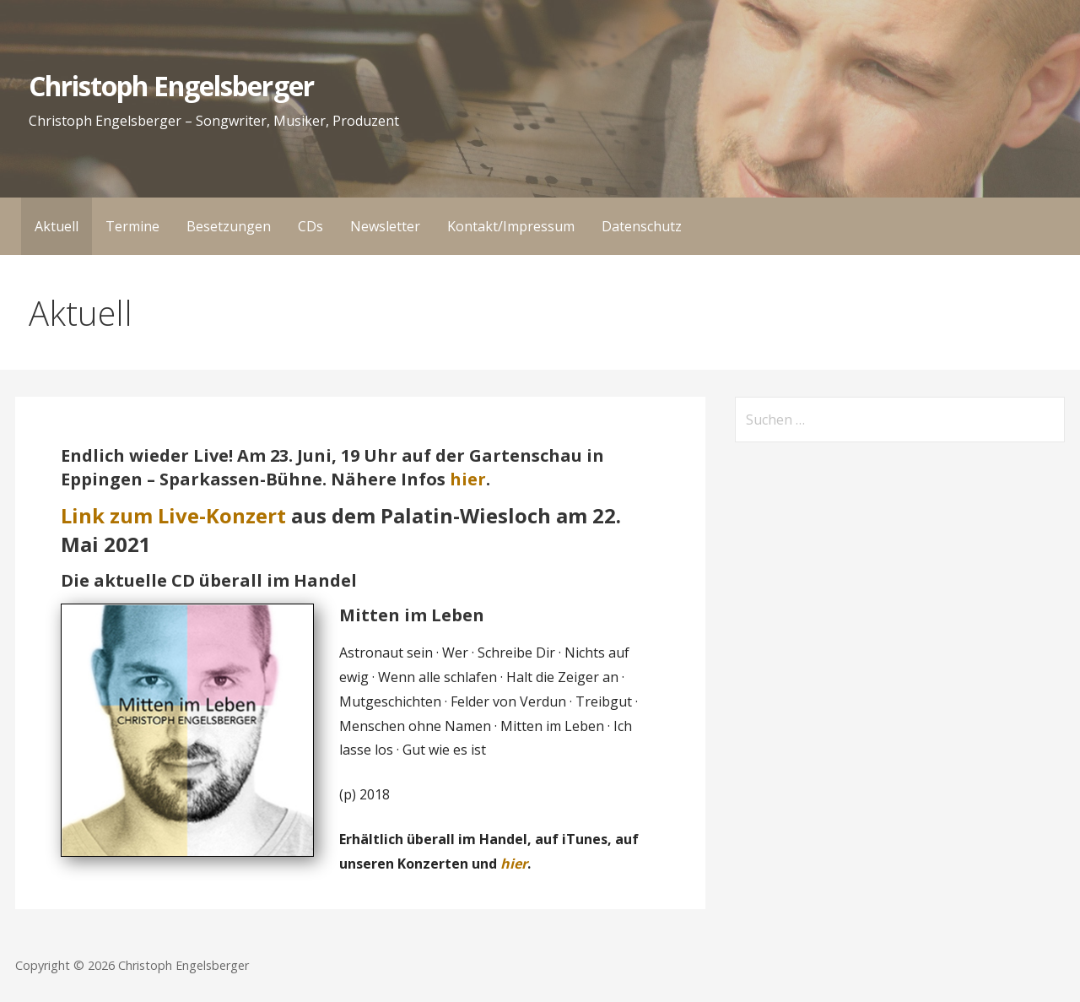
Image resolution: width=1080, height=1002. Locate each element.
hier (468, 479)
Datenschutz (642, 226)
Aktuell (56, 226)
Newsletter (385, 226)
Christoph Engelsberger (171, 86)
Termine (132, 226)
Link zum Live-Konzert (173, 515)
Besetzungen (228, 226)
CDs (310, 226)
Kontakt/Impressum (511, 226)
